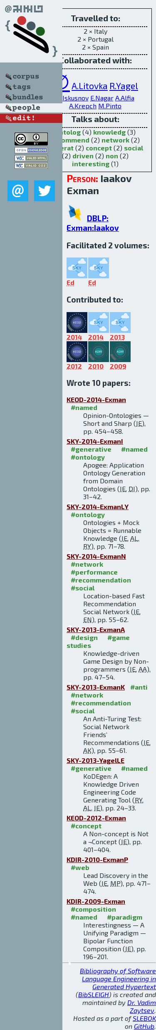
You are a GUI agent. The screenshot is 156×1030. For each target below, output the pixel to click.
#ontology (88, 457)
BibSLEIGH (93, 994)
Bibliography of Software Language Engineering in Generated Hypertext (118, 978)
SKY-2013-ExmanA (96, 629)
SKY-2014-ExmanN (96, 556)
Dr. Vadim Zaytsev (141, 1006)
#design (84, 637)
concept (99, 148)
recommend (70, 140)
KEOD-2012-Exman (96, 818)
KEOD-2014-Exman (96, 399)
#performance (94, 572)
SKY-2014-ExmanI (95, 441)
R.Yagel (123, 85)
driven (83, 156)
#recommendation (101, 580)
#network (87, 564)
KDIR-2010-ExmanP (97, 859)
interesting (90, 164)
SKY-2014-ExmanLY (98, 506)
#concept (86, 826)
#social (82, 588)
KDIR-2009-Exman (96, 901)
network (115, 140)
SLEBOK (144, 1018)
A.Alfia (124, 98)
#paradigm (124, 917)
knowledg (109, 132)
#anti (139, 687)
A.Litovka (90, 85)
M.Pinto (109, 106)
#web (80, 867)
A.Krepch (83, 106)
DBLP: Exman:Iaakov (93, 222)
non (112, 156)
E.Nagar (102, 98)
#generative (91, 449)
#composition (93, 909)
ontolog (68, 132)
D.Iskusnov (73, 98)
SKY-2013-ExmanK (96, 687)
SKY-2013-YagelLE (95, 760)
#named (84, 407)
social (133, 148)
